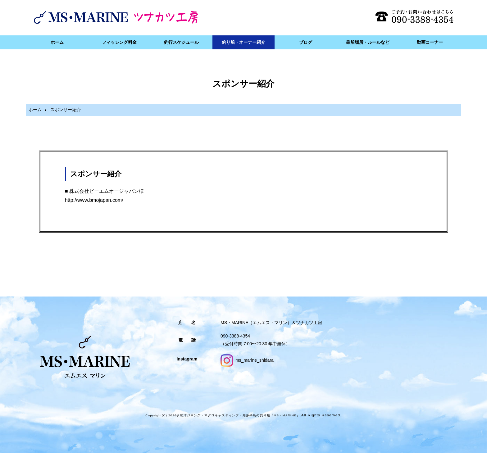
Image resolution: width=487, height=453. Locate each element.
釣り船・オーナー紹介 (243, 42)
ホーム (57, 42)
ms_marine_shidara (247, 360)
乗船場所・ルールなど (367, 42)
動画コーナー (430, 42)
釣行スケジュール (181, 42)
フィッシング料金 (119, 42)
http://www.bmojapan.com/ (94, 200)
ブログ (305, 42)
